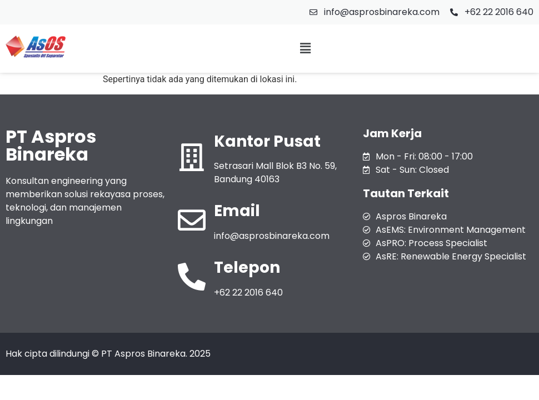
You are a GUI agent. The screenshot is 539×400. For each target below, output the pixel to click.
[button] (305, 48)
